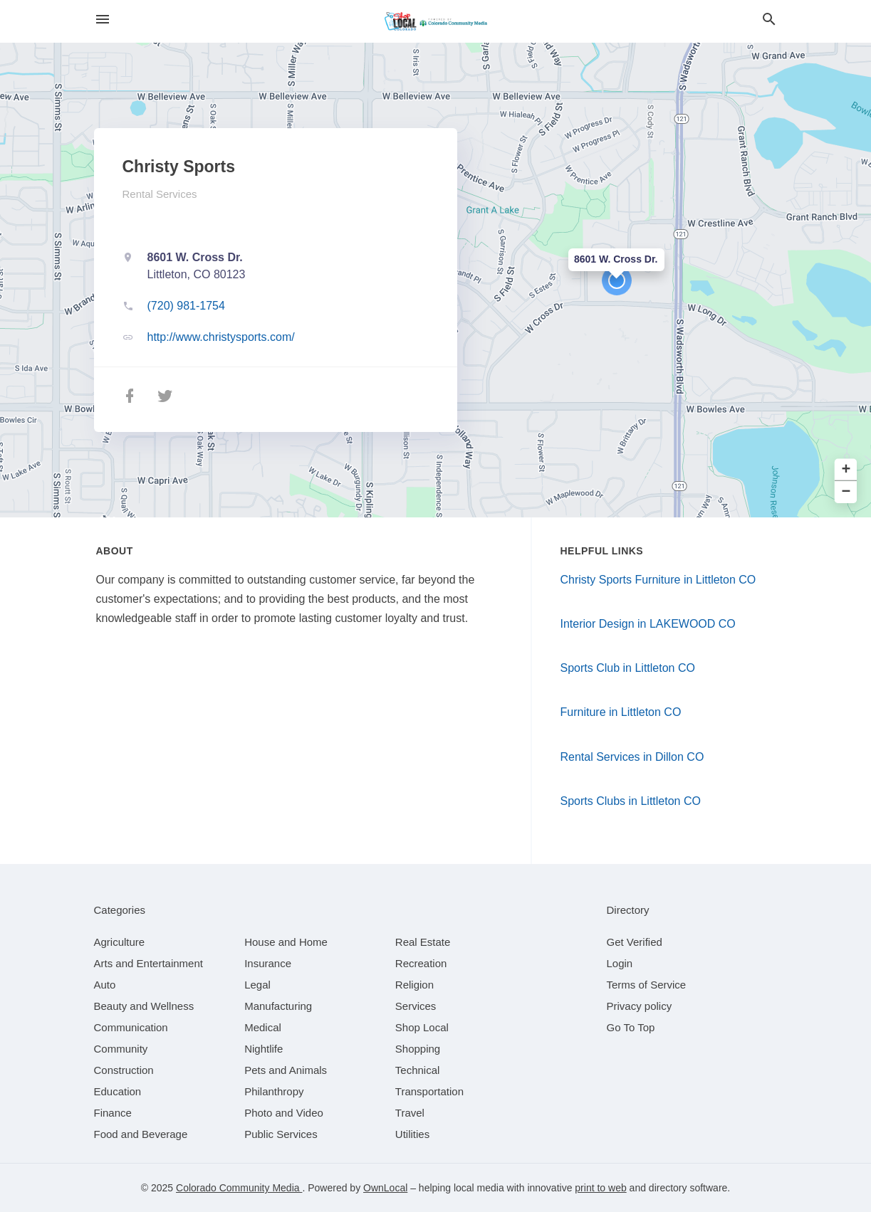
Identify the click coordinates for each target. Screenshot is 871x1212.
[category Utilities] (412, 1134)
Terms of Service (647, 985)
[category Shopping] (417, 1049)
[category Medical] (262, 1027)
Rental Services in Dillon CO (632, 757)
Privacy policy (639, 1006)
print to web (600, 1187)
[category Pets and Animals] (285, 1070)
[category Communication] (131, 1027)
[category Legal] (257, 985)
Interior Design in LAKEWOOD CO (648, 624)
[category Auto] (105, 985)
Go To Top (631, 1027)
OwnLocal (385, 1187)
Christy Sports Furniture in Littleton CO (658, 580)
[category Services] (416, 1006)
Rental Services (159, 194)
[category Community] (121, 1049)
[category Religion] (414, 985)
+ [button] (846, 470)
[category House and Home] (286, 942)
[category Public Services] (281, 1134)
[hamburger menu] (102, 19)
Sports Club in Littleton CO (627, 668)
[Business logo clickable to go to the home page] (435, 21)
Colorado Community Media (239, 1187)
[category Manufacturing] (278, 1006)
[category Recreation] (421, 963)
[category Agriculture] (119, 942)
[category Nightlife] (263, 1049)
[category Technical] (417, 1070)
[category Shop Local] (422, 1027)
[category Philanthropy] (273, 1091)
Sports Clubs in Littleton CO (630, 801)
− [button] (846, 492)
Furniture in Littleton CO (621, 712)
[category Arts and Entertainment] (148, 963)
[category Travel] (409, 1113)
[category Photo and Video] (283, 1113)
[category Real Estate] (423, 942)
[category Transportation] (429, 1091)
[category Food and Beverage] (141, 1134)
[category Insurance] (267, 963)
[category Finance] (113, 1113)
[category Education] (118, 1091)
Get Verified (634, 942)
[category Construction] (124, 1070)
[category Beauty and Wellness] (144, 1006)
